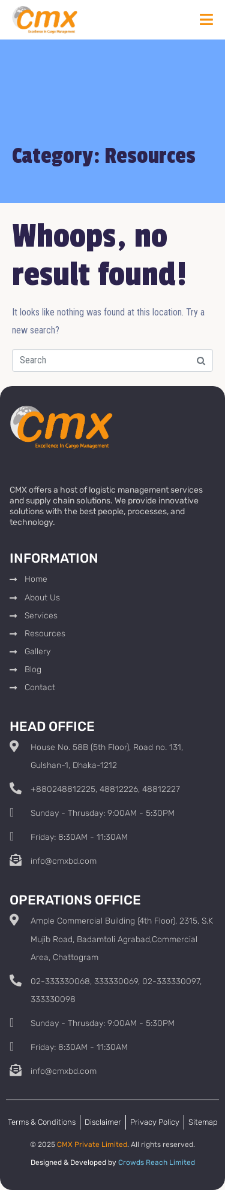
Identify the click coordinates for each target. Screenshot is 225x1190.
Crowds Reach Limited (156, 1162)
